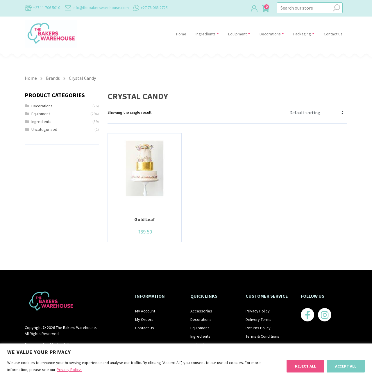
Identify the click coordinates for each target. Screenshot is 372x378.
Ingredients (206, 34)
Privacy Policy (258, 311)
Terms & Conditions (262, 336)
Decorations (270, 34)
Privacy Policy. (69, 369)
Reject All (305, 366)
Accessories (201, 311)
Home (181, 34)
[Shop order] (316, 112)
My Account (145, 311)
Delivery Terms (258, 319)
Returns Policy (258, 327)
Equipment (237, 34)
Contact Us (333, 34)
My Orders (144, 319)
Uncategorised (44, 129)
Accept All (345, 366)
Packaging (302, 34)
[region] (186, 360)
